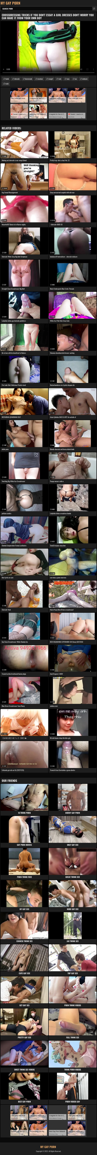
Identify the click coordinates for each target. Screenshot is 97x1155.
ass (76, 78)
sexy (68, 78)
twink (7, 78)
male (7, 83)
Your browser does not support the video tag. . (48, 48)
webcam (85, 78)
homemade (28, 78)
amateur (40, 78)
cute (59, 78)
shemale (17, 78)
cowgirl (50, 78)
